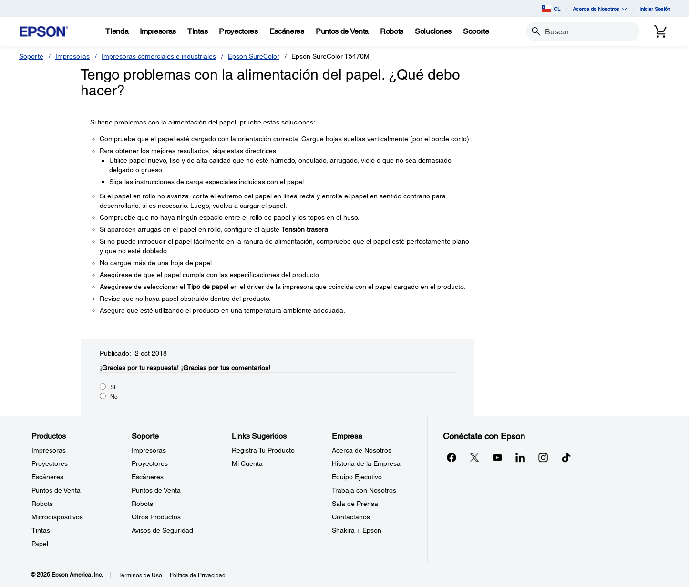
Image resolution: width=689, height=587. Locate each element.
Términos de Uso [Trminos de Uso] (140, 575)
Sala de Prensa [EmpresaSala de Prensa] (355, 503)
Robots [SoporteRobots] (142, 503)
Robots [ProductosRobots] (42, 503)
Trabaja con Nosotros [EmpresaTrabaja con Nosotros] (364, 490)
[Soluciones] (433, 31)
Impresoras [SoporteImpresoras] (149, 450)
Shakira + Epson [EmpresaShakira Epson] (356, 530)
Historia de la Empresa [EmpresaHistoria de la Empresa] (366, 463)
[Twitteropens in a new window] (474, 457)
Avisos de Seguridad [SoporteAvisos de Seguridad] (162, 530)
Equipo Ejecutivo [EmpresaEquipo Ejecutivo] (357, 477)
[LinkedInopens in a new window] (520, 457)
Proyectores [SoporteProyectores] (150, 463)
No (114, 396)
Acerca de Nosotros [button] (600, 9)
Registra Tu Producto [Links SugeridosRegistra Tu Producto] (263, 450)
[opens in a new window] (566, 457)
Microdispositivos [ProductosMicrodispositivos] (57, 517)
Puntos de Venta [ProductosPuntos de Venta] (56, 490)
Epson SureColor (253, 56)
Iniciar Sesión (654, 9)
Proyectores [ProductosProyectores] (49, 463)
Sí (112, 387)
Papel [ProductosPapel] (39, 543)
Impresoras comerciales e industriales (159, 56)
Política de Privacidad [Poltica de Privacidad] (198, 575)
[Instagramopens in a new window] (543, 457)
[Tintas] (197, 31)
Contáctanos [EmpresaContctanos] (351, 517)
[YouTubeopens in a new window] (497, 457)
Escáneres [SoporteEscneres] (148, 477)
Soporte (31, 56)
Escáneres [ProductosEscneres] (47, 477)
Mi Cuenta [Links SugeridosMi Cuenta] (247, 463)
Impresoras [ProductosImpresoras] (48, 450)
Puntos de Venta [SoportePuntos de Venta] (156, 490)
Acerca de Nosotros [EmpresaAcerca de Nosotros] (361, 450)
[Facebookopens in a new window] (451, 457)
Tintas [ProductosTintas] (40, 530)
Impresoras (72, 56)
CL (551, 8)
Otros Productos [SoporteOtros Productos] (156, 517)
